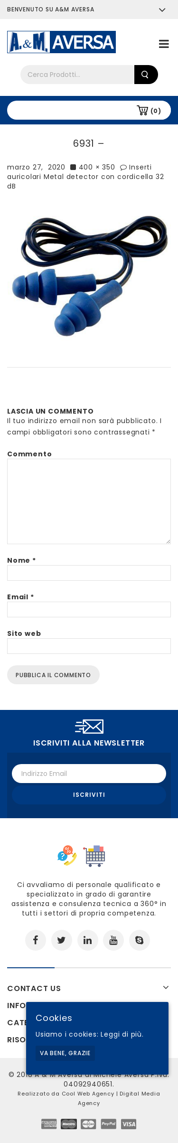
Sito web (24, 633)
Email (20, 597)
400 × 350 (97, 167)
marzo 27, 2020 (36, 167)
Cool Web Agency (88, 1093)
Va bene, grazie (65, 1053)
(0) (155, 111)
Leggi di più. (122, 1034)
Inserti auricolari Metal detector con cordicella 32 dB (85, 176)
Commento (29, 454)
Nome (21, 560)
